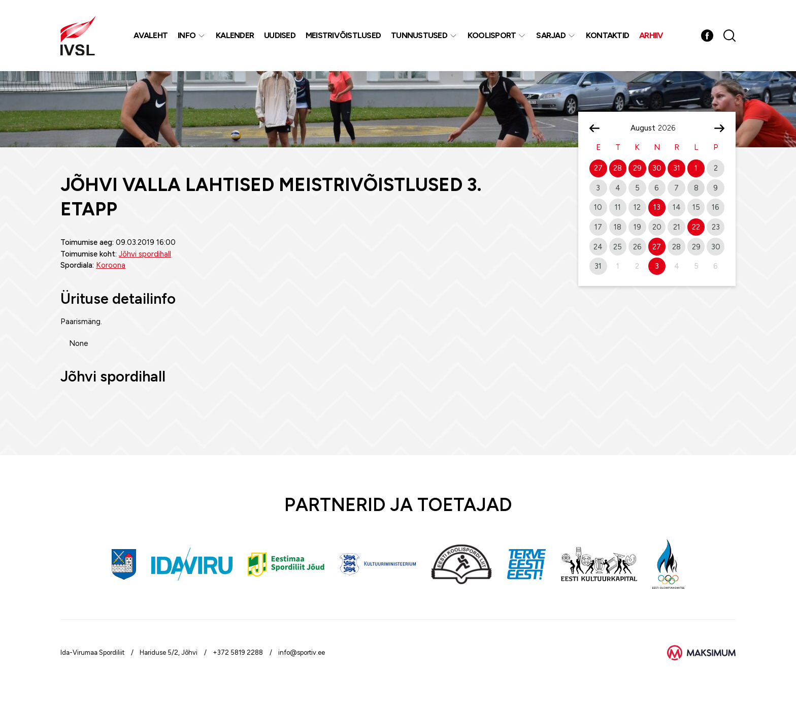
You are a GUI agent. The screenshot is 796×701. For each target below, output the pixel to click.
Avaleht (151, 35)
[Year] (670, 128)
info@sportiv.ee (301, 652)
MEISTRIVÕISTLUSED (343, 35)
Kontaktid (607, 35)
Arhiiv (651, 35)
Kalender (235, 35)
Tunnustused (419, 35)
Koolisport (492, 35)
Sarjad (551, 35)
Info (186, 35)
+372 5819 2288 (238, 652)
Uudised (279, 35)
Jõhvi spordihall (145, 254)
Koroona (110, 265)
